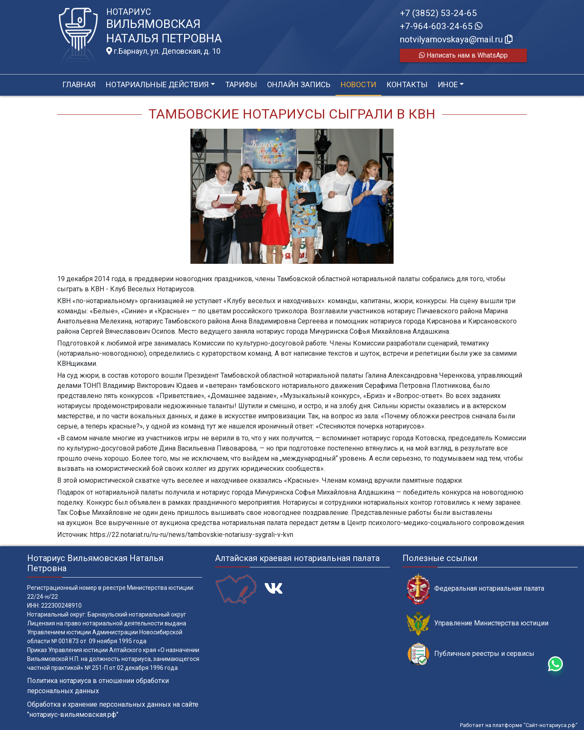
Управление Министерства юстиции (477, 623)
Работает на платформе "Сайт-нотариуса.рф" (519, 725)
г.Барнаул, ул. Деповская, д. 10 (163, 51)
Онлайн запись (299, 84)
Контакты (406, 84)
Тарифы (241, 84)
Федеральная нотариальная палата (475, 588)
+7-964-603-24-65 (441, 26)
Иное (448, 84)
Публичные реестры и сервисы (470, 654)
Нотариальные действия (157, 84)
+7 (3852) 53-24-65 (438, 13)
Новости (358, 84)
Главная (79, 84)
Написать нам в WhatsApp (463, 55)
